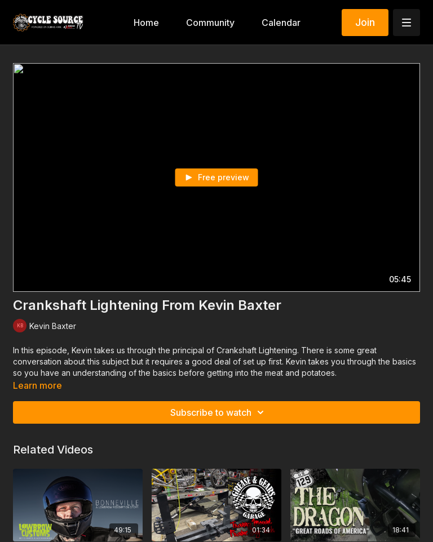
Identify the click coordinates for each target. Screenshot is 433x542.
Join (365, 22)
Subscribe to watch (218, 412)
